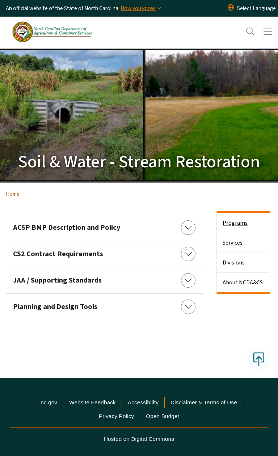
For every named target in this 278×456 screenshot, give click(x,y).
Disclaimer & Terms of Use (203, 402)
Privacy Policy (116, 416)
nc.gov (49, 402)
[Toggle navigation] (268, 31)
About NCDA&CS (243, 283)
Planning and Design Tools (55, 307)
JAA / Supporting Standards (57, 280)
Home (13, 194)
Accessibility (143, 402)
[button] (245, 31)
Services (233, 243)
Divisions (234, 263)
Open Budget (162, 416)
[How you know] (140, 8)
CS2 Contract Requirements (58, 254)
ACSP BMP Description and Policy (66, 228)
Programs (235, 223)
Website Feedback (92, 402)
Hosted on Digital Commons (139, 439)
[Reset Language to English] (231, 8)
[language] (256, 8)
